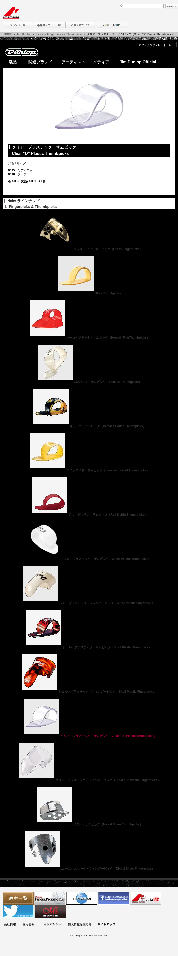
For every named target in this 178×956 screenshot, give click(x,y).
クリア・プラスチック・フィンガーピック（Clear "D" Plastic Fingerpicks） (89, 780)
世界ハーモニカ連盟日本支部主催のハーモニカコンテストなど (81, 898)
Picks (39, 34)
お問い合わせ (112, 25)
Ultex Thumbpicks (89, 293)
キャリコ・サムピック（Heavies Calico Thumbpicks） (89, 426)
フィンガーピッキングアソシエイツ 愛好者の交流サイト (50, 898)
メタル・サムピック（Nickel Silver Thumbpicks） (89, 824)
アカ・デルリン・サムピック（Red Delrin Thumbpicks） (89, 514)
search (171, 6)
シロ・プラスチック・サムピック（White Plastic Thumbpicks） (89, 559)
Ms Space (50, 911)
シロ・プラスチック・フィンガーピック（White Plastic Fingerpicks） (89, 603)
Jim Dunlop (23, 34)
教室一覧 (18, 898)
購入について (80, 25)
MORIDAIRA (11, 13)
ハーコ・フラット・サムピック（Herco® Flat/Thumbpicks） (89, 337)
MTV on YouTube (145, 898)
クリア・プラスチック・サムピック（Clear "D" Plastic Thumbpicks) (89, 736)
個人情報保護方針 (80, 925)
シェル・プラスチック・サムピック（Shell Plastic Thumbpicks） (89, 647)
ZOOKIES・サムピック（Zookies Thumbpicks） (89, 382)
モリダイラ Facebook (113, 898)
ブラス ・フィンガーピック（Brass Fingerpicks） (89, 249)
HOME (8, 34)
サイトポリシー (51, 925)
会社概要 (10, 925)
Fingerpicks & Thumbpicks (65, 34)
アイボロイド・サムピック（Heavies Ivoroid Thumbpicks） (89, 470)
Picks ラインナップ (23, 201)
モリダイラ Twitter (18, 911)
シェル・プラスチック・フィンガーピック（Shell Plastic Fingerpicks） (89, 691)
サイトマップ (106, 925)
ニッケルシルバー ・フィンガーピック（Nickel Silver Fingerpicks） (89, 868)
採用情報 (28, 925)
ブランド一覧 (18, 25)
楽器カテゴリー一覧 (49, 25)
